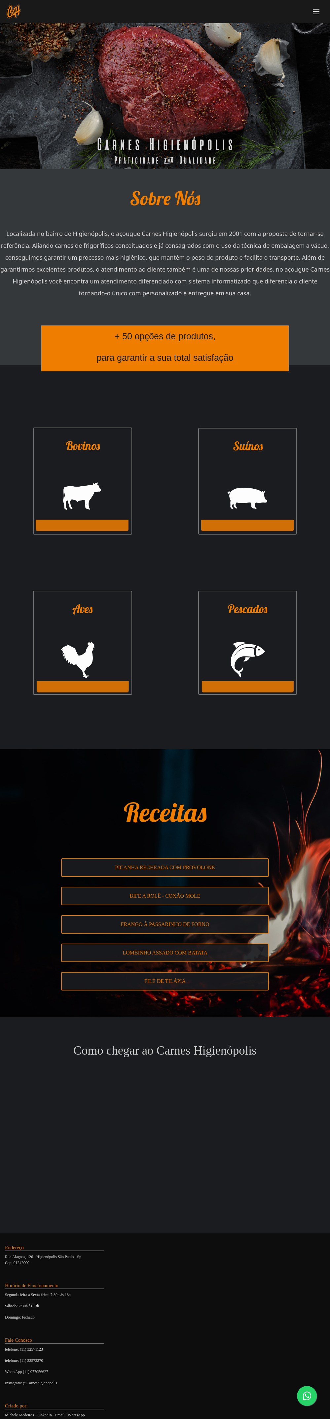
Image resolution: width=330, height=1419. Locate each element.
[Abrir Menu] (316, 11)
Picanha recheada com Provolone (165, 867)
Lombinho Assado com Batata (165, 952)
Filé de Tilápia (165, 981)
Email (60, 1415)
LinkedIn (44, 1415)
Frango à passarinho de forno (165, 924)
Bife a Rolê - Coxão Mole (165, 896)
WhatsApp (76, 1415)
